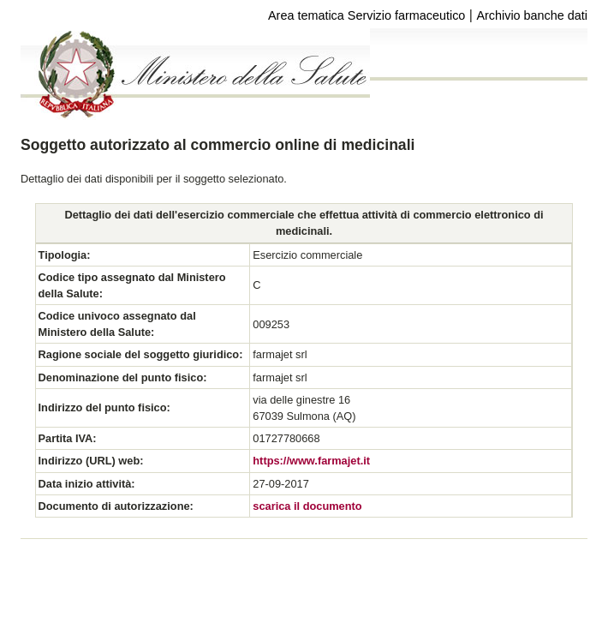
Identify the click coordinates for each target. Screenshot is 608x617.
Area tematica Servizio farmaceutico (366, 15)
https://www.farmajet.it (311, 460)
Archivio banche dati (531, 15)
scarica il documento (307, 506)
